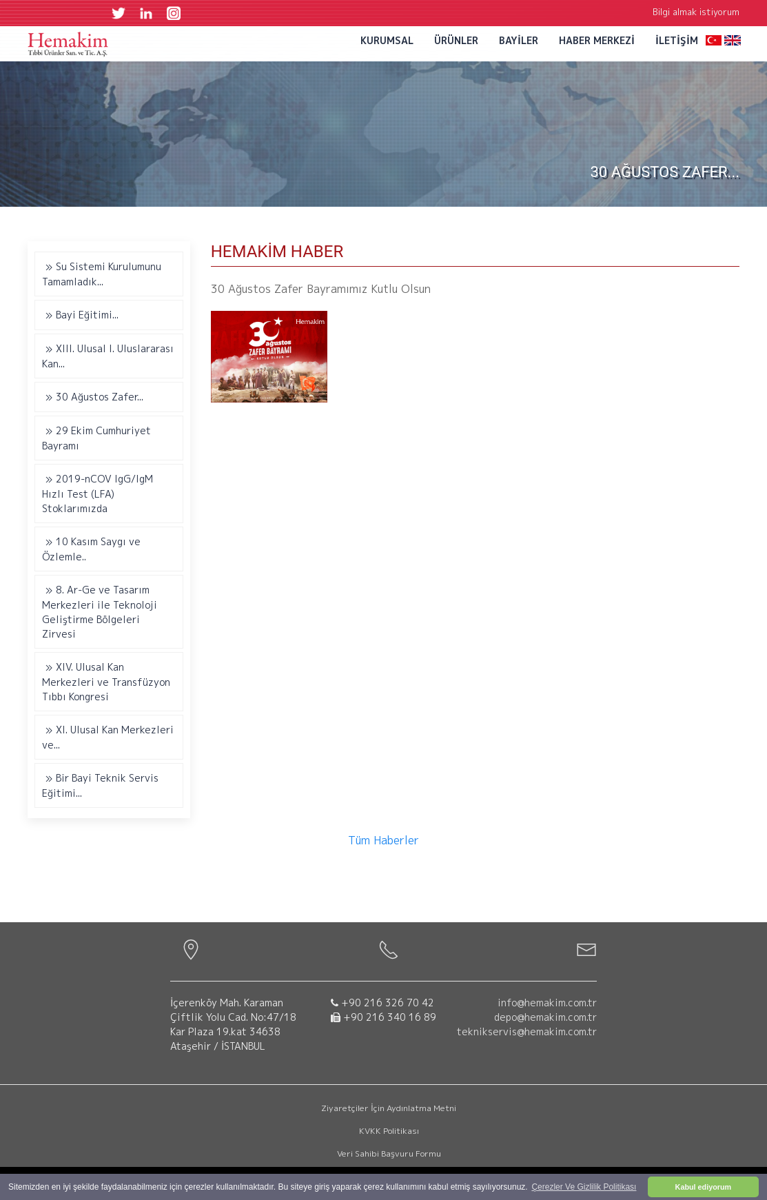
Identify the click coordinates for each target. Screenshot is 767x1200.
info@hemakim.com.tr (547, 1002)
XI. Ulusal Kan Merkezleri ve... (108, 737)
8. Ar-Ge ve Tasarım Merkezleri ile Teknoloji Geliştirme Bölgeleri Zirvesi (99, 611)
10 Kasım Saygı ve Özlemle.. (91, 549)
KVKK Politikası (389, 1131)
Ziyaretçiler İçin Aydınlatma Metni (388, 1108)
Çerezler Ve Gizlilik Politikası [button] (583, 1187)
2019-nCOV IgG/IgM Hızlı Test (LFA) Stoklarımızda (97, 493)
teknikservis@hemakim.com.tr (527, 1031)
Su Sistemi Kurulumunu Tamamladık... (101, 274)
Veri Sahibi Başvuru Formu (389, 1153)
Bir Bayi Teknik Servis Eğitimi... (100, 785)
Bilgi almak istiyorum (696, 12)
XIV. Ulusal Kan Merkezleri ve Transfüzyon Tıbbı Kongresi (106, 681)
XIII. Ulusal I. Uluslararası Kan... (108, 356)
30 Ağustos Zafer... (92, 397)
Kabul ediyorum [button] (703, 1187)
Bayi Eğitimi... (80, 315)
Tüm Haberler (383, 840)
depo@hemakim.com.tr (545, 1017)
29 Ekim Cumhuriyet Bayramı (96, 438)
